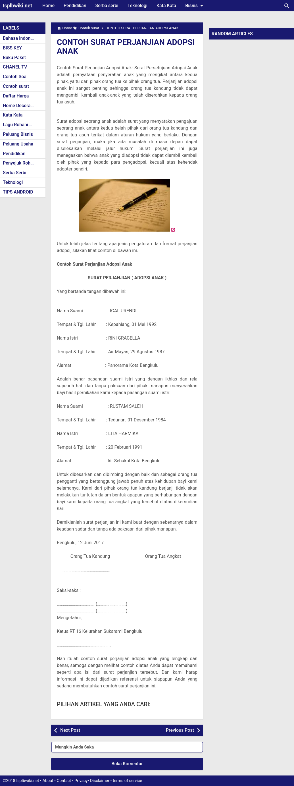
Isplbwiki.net (17, 6)
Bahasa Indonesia (21, 38)
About (47, 780)
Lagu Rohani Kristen (23, 124)
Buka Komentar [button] (127, 763)
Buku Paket (14, 57)
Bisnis (195, 5)
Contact (64, 780)
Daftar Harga (16, 96)
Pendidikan (75, 5)
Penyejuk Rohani (20, 163)
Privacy (81, 780)
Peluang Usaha (18, 144)
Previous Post (180, 730)
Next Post (70, 730)
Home (48, 5)
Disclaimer (99, 780)
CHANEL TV (15, 67)
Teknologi (137, 5)
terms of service (127, 780)
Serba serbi (106, 5)
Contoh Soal (15, 76)
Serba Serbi (14, 172)
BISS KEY (12, 48)
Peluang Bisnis (18, 134)
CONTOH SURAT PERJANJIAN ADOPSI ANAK (126, 47)
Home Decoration (20, 105)
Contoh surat (16, 86)
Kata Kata (166, 5)
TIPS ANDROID (18, 192)
